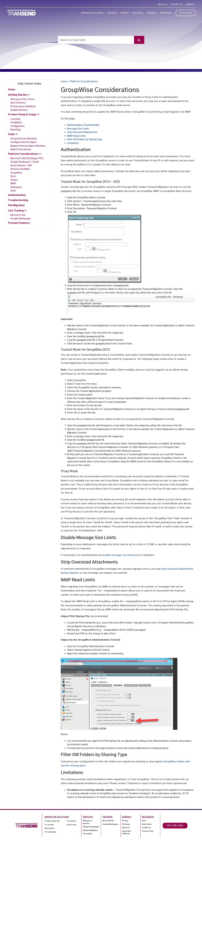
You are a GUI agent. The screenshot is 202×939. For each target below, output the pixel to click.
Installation (16, 122)
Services (111, 13)
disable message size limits (118, 555)
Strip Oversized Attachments (82, 132)
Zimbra (14, 179)
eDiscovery (71, 825)
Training (151, 13)
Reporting (15, 129)
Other (13, 190)
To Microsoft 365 (52, 821)
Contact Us (176, 4)
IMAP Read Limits (76, 135)
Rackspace (16, 187)
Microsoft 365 (17, 215)
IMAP (13, 183)
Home (11, 89)
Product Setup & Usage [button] (22, 114)
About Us (162, 4)
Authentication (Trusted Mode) (83, 125)
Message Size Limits (78, 128)
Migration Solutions (92, 13)
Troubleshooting (18, 200)
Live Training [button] (16, 210)
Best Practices (18, 102)
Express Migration (90, 830)
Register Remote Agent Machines (28, 145)
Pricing (124, 13)
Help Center (146, 824)
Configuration (17, 126)
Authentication (17, 195)
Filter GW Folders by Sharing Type (84, 139)
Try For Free (175, 825)
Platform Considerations (84, 81)
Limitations (73, 143)
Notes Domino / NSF (21, 165)
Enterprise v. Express (88, 822)
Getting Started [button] (17, 94)
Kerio (13, 176)
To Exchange (50, 832)
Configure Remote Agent (23, 142)
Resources (165, 13)
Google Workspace (20, 218)
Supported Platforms (126, 832)
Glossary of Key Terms (22, 99)
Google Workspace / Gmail (24, 161)
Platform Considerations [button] (23, 153)
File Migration (16, 205)
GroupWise (16, 172)
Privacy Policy (147, 831)
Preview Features (19, 222)
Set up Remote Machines (23, 138)
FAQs (144, 821)
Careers (190, 4)
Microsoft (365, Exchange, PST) (27, 158)
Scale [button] (11, 134)
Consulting (87, 834)
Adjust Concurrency (20, 149)
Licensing (15, 118)
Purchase (137, 13)
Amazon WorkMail (20, 169)
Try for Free (185, 13)
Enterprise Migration (91, 827)
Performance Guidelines (23, 106)
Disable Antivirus (19, 109)
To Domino (71, 821)
